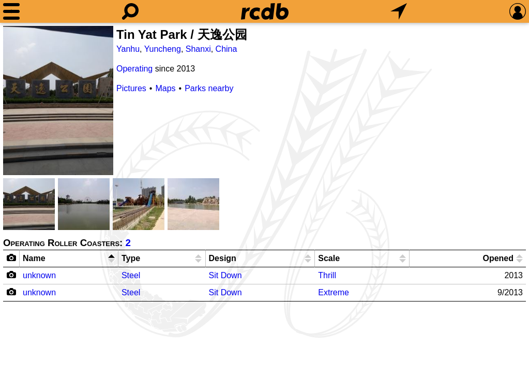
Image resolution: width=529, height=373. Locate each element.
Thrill (327, 275)
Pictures (131, 88)
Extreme (333, 292)
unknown (39, 275)
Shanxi (198, 49)
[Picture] (58, 100)
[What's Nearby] (398, 11)
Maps (165, 88)
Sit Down (225, 275)
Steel (131, 275)
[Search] (130, 11)
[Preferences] (517, 11)
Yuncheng (162, 49)
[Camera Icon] (12, 274)
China (226, 49)
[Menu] (11, 11)
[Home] (265, 11)
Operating (134, 68)
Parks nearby (209, 88)
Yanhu (128, 49)
